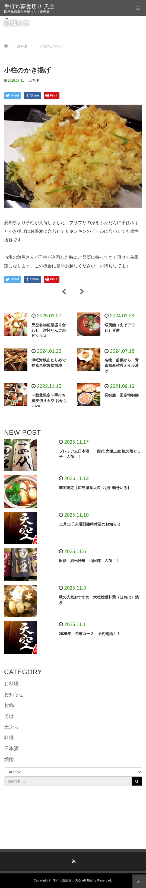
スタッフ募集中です (33, 18)
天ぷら (11, 727)
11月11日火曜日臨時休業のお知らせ (89, 524)
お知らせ (14, 694)
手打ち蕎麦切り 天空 (29, 6)
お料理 (34, 80)
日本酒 (11, 748)
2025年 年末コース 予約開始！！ (89, 633)
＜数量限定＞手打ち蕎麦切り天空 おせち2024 (49, 400)
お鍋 (9, 705)
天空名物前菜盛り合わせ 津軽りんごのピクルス (48, 330)
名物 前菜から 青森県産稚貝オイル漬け (121, 365)
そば (9, 716)
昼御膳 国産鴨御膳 (121, 395)
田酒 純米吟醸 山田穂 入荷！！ (89, 560)
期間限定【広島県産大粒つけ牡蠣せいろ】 (95, 487)
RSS (73, 860)
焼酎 (9, 759)
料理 (9, 737)
